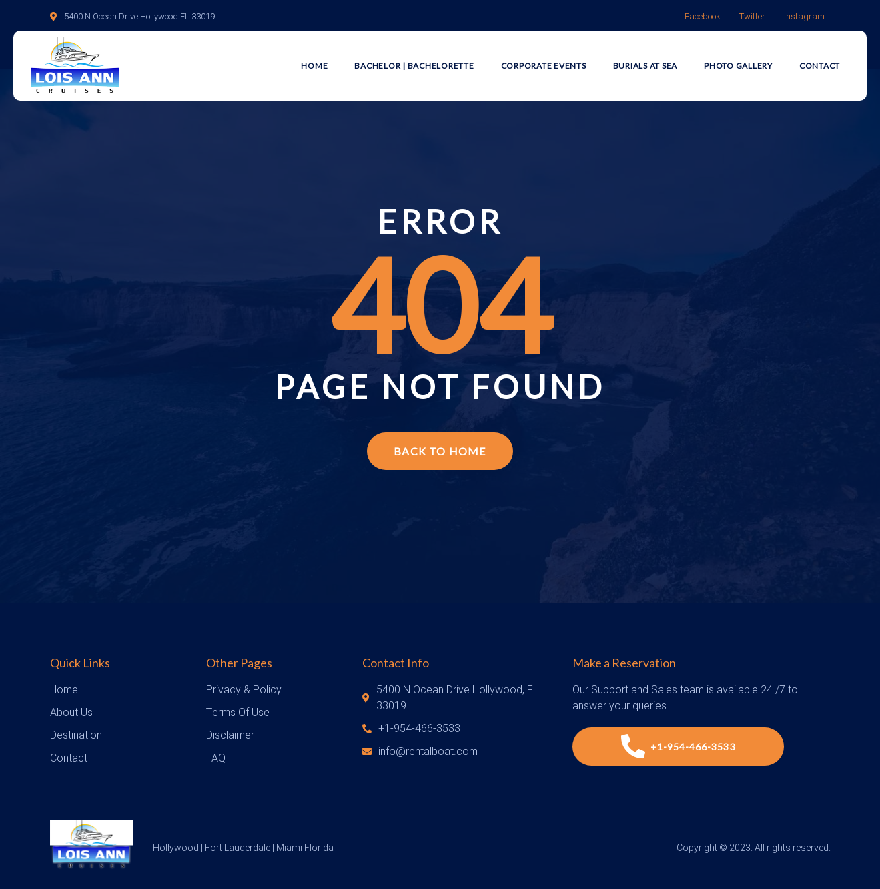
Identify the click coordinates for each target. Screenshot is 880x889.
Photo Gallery (738, 66)
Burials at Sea (645, 66)
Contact (819, 66)
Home (314, 66)
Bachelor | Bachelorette (414, 66)
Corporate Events (543, 66)
